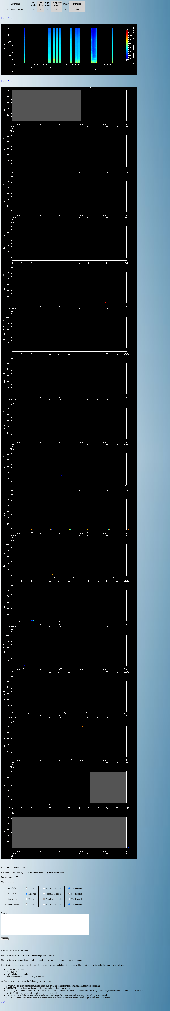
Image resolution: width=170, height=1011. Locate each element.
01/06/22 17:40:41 (15, 9)
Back (3, 18)
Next (10, 18)
